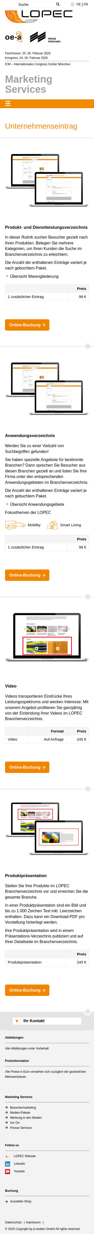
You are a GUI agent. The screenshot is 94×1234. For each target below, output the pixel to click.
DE (79, 4)
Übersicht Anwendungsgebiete (37, 504)
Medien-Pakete (20, 1112)
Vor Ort (15, 1123)
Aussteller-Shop (20, 1201)
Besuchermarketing (23, 1107)
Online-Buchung (24, 325)
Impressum (33, 1222)
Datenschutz (13, 1222)
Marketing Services (28, 84)
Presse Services (21, 1128)
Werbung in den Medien (26, 1117)
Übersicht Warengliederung (34, 276)
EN (86, 4)
